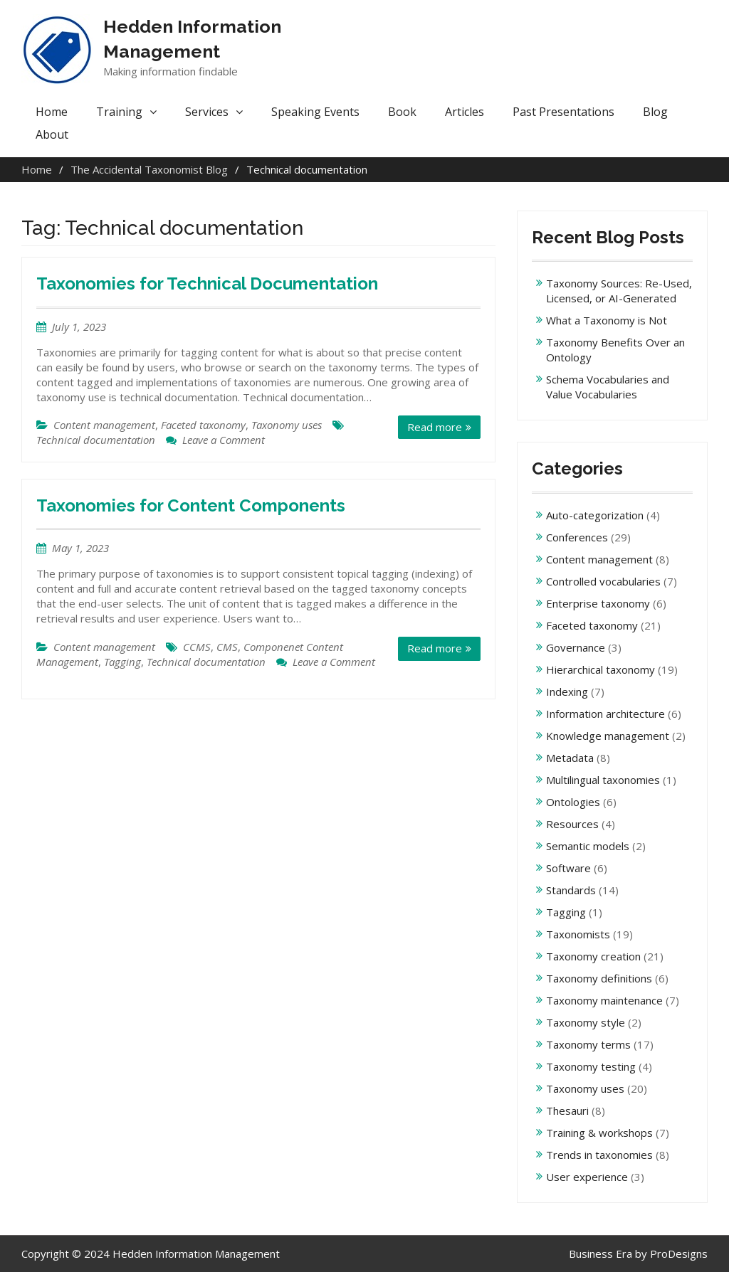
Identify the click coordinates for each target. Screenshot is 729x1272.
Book (402, 112)
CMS (227, 647)
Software (568, 868)
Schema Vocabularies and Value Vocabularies (607, 386)
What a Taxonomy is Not (606, 320)
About (52, 134)
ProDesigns (679, 1253)
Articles (464, 112)
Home (52, 112)
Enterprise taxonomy (598, 603)
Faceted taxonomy (203, 425)
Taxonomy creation (593, 956)
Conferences (577, 537)
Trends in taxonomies (599, 1155)
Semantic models (587, 846)
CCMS (197, 647)
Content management (104, 425)
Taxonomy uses (286, 425)
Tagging (122, 661)
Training (119, 112)
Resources (572, 824)
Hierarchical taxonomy (600, 669)
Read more (434, 427)
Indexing (567, 691)
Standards (571, 890)
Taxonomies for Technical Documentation (207, 283)
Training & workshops (599, 1132)
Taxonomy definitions (599, 978)
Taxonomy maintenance (604, 1000)
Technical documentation (95, 440)
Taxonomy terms (588, 1044)
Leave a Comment (223, 440)
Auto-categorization (595, 515)
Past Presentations (563, 112)
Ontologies (573, 802)
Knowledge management (607, 735)
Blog (655, 112)
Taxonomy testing (591, 1066)
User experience (587, 1177)
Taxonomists (578, 934)
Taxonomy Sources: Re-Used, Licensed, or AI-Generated (619, 290)
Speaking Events (315, 112)
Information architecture (605, 713)
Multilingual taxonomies (603, 780)
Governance (575, 647)
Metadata (570, 758)
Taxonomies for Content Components (190, 505)
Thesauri (567, 1110)
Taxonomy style (585, 1022)
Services (207, 112)
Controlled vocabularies (603, 581)
